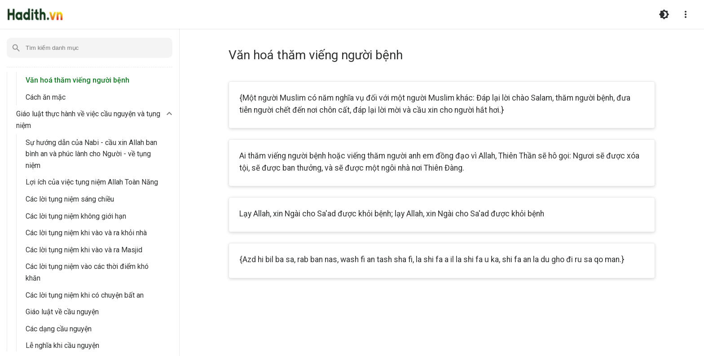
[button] (95, 119)
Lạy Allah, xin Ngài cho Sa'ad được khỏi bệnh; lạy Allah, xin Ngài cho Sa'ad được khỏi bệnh (391, 213)
